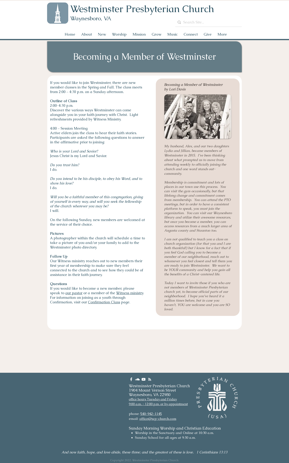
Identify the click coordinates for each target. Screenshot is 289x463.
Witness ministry (129, 293)
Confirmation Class (104, 302)
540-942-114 (150, 414)
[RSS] (149, 379)
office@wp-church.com (157, 418)
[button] (86, 34)
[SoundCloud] (137, 379)
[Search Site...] (208, 22)
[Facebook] (131, 379)
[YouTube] (143, 379)
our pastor (73, 293)
